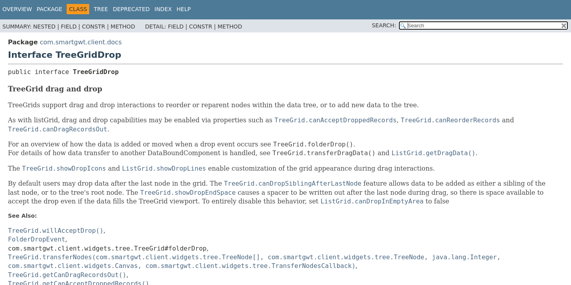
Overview (17, 9)
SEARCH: (384, 25)
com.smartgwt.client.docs (81, 42)
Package (50, 9)
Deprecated (131, 9)
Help (183, 9)
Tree (101, 9)
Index (163, 9)
